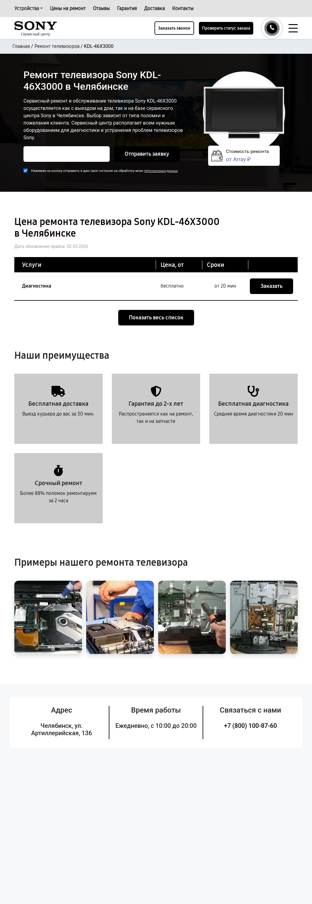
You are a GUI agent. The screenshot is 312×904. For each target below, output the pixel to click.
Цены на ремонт (68, 8)
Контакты (182, 8)
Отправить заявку (147, 154)
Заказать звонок (174, 28)
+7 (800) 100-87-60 (250, 725)
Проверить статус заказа (226, 28)
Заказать (271, 286)
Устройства (26, 8)
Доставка (154, 8)
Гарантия (127, 8)
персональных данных (161, 171)
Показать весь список (156, 317)
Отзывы (101, 8)
